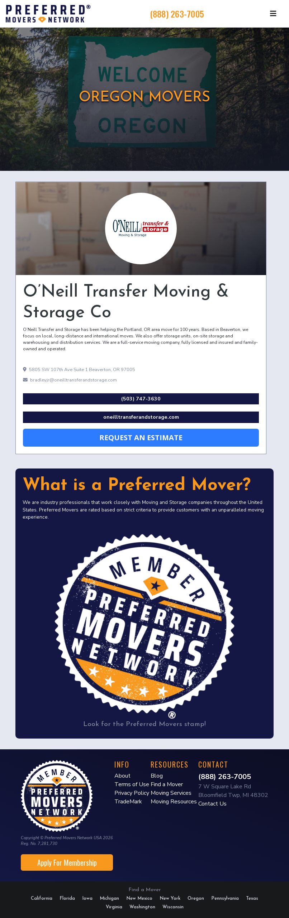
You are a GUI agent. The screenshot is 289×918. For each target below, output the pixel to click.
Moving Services (171, 793)
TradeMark (128, 802)
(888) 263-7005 (177, 13)
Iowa (87, 898)
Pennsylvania (225, 898)
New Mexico (139, 898)
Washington (142, 907)
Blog (157, 776)
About (122, 776)
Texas (252, 898)
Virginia (114, 907)
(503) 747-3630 (141, 398)
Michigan (109, 898)
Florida (67, 898)
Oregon (196, 898)
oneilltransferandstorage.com (141, 416)
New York (170, 898)
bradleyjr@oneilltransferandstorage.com (70, 380)
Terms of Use (131, 784)
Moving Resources (174, 802)
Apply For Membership (67, 862)
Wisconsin (173, 907)
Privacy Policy (131, 793)
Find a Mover (167, 784)
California (41, 898)
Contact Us (212, 804)
